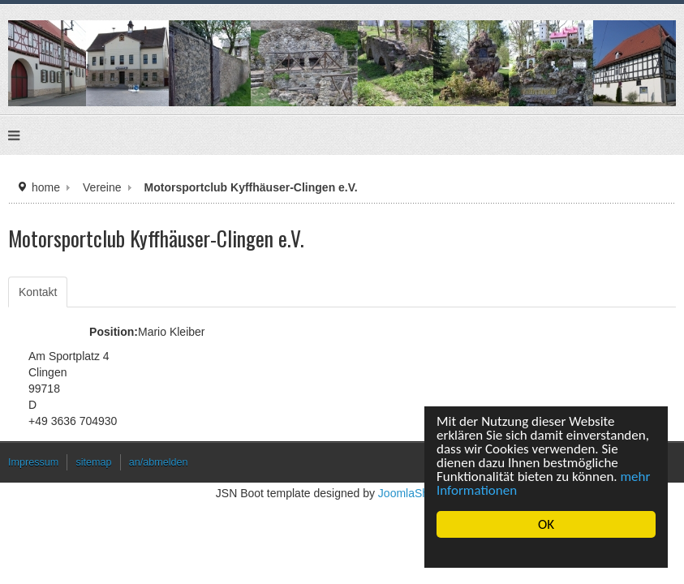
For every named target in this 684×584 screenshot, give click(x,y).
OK (546, 524)
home (46, 187)
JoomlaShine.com (423, 493)
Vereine (102, 187)
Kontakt (38, 292)
